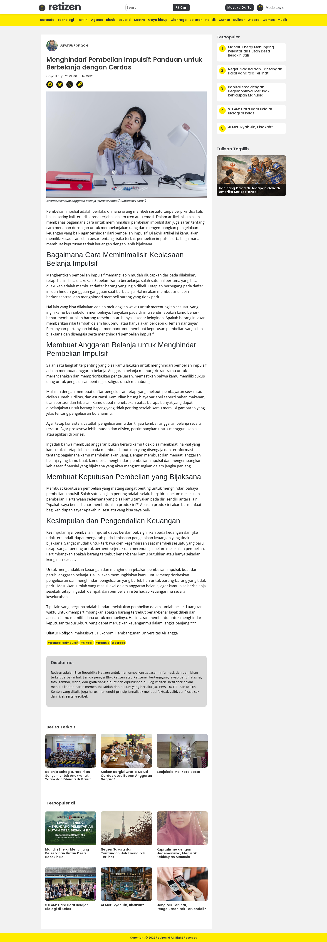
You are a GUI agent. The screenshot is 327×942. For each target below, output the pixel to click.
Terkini (82, 19)
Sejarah (196, 19)
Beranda (47, 19)
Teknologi (65, 19)
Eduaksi (125, 19)
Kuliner (239, 19)
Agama (97, 19)
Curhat (224, 19)
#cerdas (118, 643)
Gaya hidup (158, 19)
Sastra (139, 19)
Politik (210, 19)
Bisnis (111, 19)
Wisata (254, 19)
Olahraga (179, 19)
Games (269, 19)
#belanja (102, 643)
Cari (181, 7)
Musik (282, 19)
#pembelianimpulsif (62, 643)
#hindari (86, 643)
